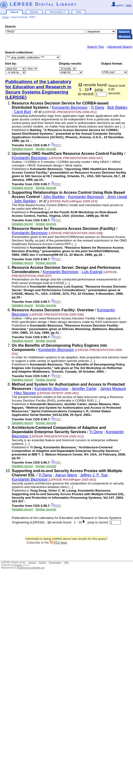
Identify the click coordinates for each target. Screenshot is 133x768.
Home (5, 17)
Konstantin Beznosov (69, 107)
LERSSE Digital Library (43, 4)
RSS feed (60, 542)
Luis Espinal (92, 272)
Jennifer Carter (84, 389)
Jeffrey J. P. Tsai (93, 475)
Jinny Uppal (117, 197)
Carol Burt (22, 112)
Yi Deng (97, 107)
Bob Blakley (117, 107)
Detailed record (22, 149)
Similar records (46, 149)
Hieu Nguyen (25, 393)
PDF (56, 145)
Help (78, 12)
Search (14, 12)
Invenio (18, 565)
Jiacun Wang (66, 475)
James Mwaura (113, 389)
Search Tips (95, 46)
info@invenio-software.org (30, 567)
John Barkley (54, 197)
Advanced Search (119, 46)
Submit (34, 12)
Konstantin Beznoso (51, 389)
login (129, 5)
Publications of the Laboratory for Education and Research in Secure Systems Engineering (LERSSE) (38, 89)
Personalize (56, 12)
